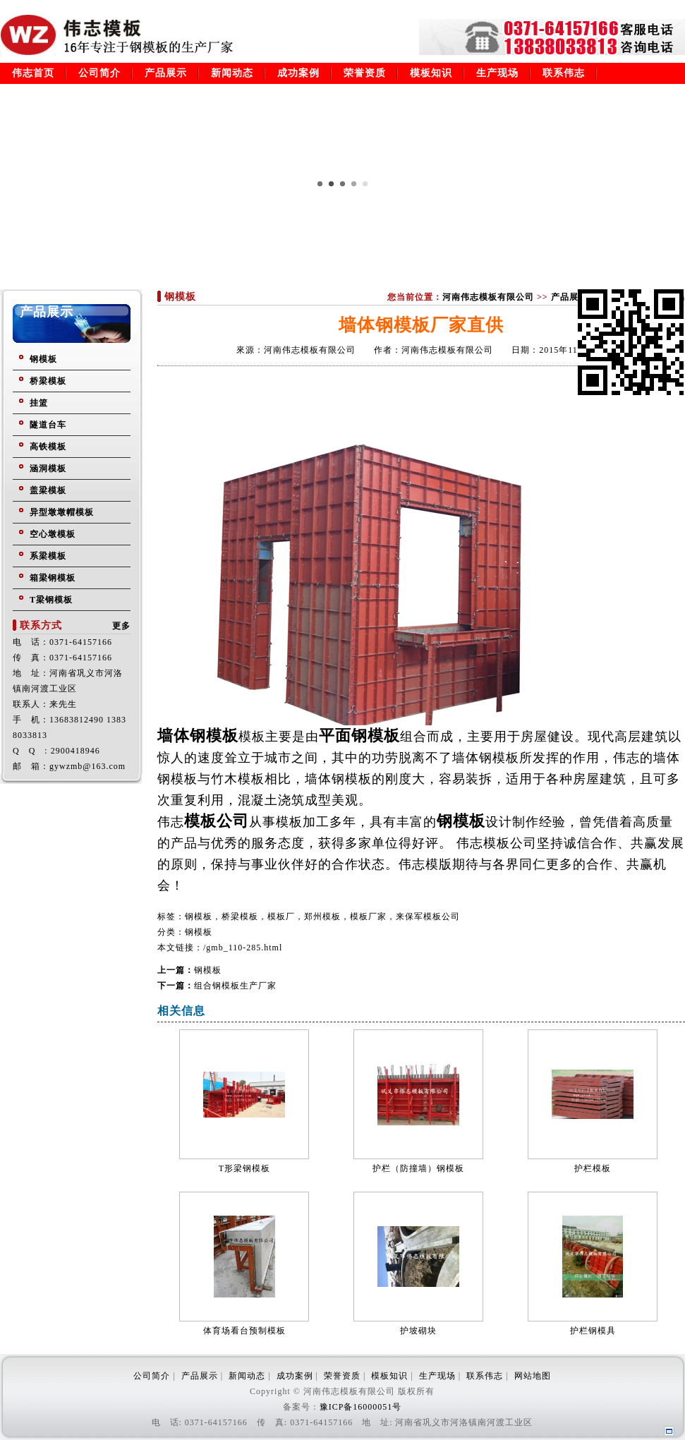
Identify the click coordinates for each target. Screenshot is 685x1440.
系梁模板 (48, 556)
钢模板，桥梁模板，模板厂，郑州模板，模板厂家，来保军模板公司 (322, 916)
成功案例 (298, 73)
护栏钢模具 (593, 1331)
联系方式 (41, 625)
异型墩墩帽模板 (62, 512)
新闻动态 (232, 73)
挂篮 (39, 403)
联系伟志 (563, 73)
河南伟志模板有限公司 (488, 297)
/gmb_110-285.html (242, 947)
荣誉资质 (365, 73)
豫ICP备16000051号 (361, 1407)
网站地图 (532, 1376)
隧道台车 (48, 425)
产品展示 (166, 73)
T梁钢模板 (51, 600)
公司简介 (99, 73)
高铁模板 (48, 447)
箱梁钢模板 (52, 578)
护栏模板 (592, 1168)
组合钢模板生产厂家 (235, 986)
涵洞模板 (48, 468)
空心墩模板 (52, 534)
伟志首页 (33, 73)
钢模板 (43, 359)
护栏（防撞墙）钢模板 (418, 1168)
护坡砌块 (418, 1331)
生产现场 (497, 73)
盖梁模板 (48, 490)
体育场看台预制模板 (244, 1331)
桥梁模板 (48, 381)
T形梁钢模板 (244, 1168)
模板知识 (431, 73)
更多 (121, 626)
